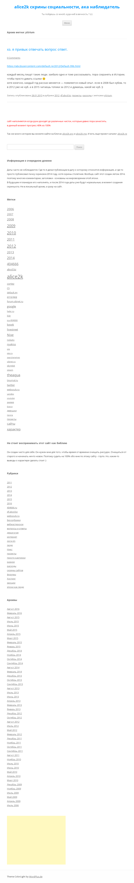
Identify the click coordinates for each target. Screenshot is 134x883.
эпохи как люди (15, 587)
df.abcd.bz (65, 95)
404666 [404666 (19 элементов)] (12, 264)
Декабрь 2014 (14, 650)
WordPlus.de (35, 876)
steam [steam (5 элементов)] (10, 369)
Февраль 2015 (14, 642)
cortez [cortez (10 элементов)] (10, 283)
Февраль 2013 (14, 705)
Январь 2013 (13, 709)
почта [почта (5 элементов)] (10, 415)
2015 (9, 499)
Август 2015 (13, 617)
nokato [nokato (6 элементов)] (10, 339)
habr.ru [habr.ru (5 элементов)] (10, 311)
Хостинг (11, 578)
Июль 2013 (13, 692)
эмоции (11, 582)
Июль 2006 (13, 805)
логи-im (11, 541)
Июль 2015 (13, 621)
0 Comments (13, 57)
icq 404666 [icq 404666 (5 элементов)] (12, 320)
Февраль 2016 (14, 613)
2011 (9, 482)
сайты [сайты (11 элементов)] (11, 424)
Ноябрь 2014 (14, 654)
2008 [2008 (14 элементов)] (10, 219)
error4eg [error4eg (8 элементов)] (12, 297)
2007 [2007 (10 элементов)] (10, 214)
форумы (11, 574)
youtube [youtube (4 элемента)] (11, 398)
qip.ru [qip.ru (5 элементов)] (10, 353)
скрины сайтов (15, 570)
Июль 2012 (13, 726)
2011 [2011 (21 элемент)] (11, 239)
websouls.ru (13, 516)
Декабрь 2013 (14, 675)
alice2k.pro (67, 133)
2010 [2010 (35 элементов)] (11, 232)
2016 (9, 503)
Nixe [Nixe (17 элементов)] (10, 335)
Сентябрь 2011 (15, 751)
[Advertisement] (36, 840)
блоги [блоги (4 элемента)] (10, 406)
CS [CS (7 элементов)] (8, 288)
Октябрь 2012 (14, 717)
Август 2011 (13, 755)
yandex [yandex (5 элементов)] (10, 393)
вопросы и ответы (17, 528)
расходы (87, 95)
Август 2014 (13, 667)
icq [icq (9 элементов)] (8, 315)
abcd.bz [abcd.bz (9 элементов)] (11, 269)
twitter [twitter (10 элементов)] (11, 385)
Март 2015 (12, 638)
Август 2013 (13, 688)
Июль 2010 (13, 763)
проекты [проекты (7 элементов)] (11, 419)
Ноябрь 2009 (14, 788)
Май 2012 (12, 730)
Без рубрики (14, 520)
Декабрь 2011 (14, 738)
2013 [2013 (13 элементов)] (10, 252)
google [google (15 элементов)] (11, 306)
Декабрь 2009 (14, 784)
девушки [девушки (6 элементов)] (12, 410)
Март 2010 (12, 780)
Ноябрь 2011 (14, 742)
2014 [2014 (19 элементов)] (11, 258)
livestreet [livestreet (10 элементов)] (12, 329)
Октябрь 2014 (14, 659)
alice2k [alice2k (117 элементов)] (15, 276)
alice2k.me (81, 133)
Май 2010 (12, 771)
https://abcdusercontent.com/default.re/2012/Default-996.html (43, 66)
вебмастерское (15, 524)
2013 (9, 490)
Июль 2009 (13, 792)
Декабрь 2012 (14, 713)
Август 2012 (13, 721)
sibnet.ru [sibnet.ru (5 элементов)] (11, 361)
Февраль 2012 (14, 734)
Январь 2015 (13, 646)
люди (10, 545)
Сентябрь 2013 (15, 684)
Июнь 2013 (13, 696)
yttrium (108, 95)
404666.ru (12, 507)
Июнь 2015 (13, 625)
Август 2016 (13, 608)
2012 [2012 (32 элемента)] (11, 245)
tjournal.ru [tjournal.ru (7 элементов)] (12, 380)
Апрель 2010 (13, 776)
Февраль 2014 (14, 671)
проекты (76, 95)
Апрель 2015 (13, 634)
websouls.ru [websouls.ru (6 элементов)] (13, 389)
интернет (12, 536)
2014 (9, 495)
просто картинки (16, 557)
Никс (9, 549)
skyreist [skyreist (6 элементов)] (11, 365)
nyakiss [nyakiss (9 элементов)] (11, 344)
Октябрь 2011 (14, 746)
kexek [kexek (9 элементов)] (10, 324)
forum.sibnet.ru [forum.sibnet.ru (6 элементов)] (15, 301)
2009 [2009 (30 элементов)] (11, 225)
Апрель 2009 (13, 801)
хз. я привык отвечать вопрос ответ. (37, 49)
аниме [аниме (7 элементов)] (10, 402)
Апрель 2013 (13, 700)
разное (11, 561)
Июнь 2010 (13, 767)
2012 (56, 95)
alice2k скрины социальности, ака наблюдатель (67, 7)
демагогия (12, 532)
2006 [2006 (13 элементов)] (10, 209)
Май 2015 (12, 629)
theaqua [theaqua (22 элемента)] (13, 375)
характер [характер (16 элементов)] (14, 429)
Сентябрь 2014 (15, 663)
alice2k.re (122, 133)
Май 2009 (12, 797)
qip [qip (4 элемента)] (8, 349)
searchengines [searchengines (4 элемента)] (13, 357)
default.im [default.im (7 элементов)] (12, 292)
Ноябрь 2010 (14, 759)
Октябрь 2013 (14, 680)
